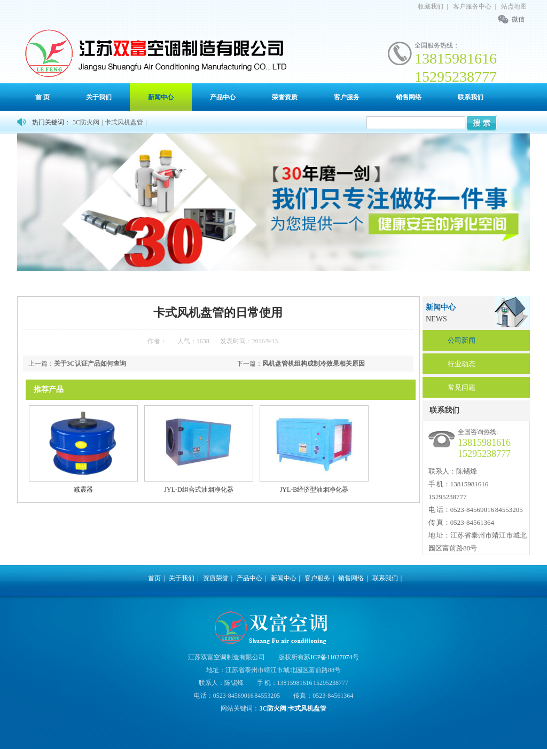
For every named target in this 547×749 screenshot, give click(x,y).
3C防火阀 (86, 122)
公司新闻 (461, 340)
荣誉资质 (285, 97)
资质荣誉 (216, 578)
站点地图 (514, 6)
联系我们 (470, 97)
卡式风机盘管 (124, 122)
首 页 (42, 97)
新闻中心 (161, 97)
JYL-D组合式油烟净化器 (198, 489)
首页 (60, 283)
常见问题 (461, 387)
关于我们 (99, 97)
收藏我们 (430, 6)
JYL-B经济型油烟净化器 (314, 489)
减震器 (83, 489)
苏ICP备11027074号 (331, 657)
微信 (518, 19)
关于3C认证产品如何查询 (90, 363)
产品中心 (223, 97)
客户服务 (347, 97)
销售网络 (408, 97)
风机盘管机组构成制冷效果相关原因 (313, 363)
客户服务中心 (472, 6)
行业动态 (461, 364)
